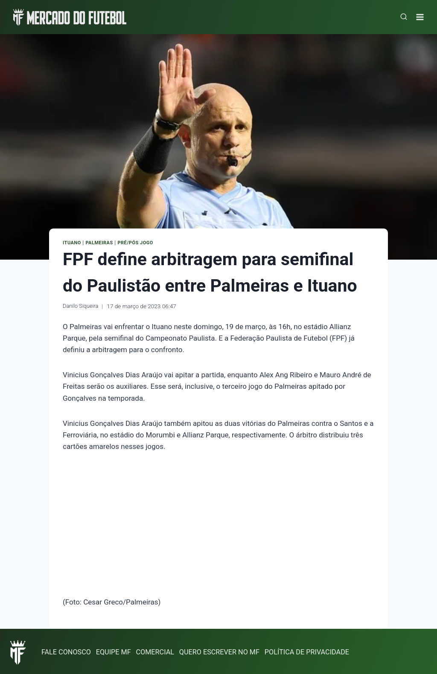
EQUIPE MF (117, 650)
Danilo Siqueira (82, 304)
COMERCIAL (160, 650)
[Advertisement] (218, 524)
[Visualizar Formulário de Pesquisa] (403, 17)
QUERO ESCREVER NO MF (228, 650)
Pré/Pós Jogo (141, 243)
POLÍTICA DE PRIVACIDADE (319, 650)
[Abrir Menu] (421, 16)
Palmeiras (102, 243)
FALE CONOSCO (67, 650)
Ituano (73, 243)
